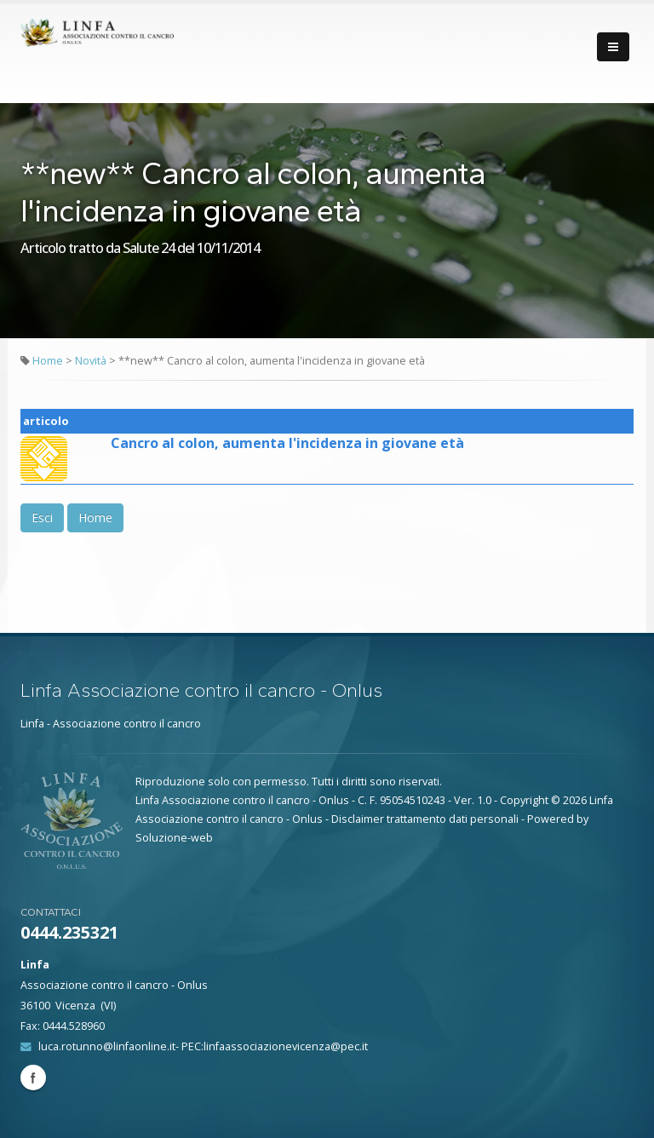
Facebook (33, 1077)
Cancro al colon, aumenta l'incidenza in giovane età (287, 443)
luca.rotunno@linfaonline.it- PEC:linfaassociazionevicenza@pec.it (203, 1046)
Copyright (524, 800)
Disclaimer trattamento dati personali (425, 819)
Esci (42, 517)
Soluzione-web (174, 838)
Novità (92, 360)
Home (47, 360)
